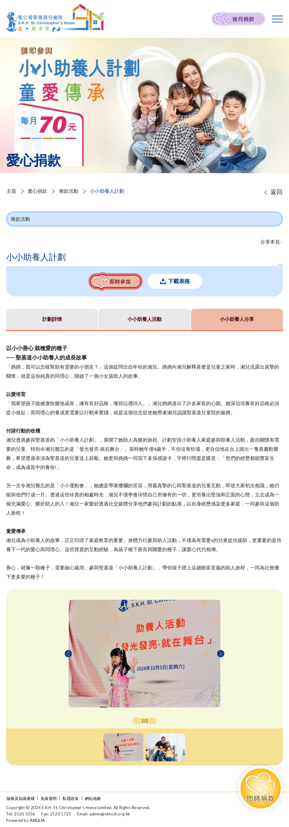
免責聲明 (49, 798)
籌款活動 (68, 191)
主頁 (11, 191)
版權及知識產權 (20, 798)
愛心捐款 (37, 191)
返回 (276, 191)
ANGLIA (37, 820)
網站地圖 (93, 798)
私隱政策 (70, 798)
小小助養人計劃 (107, 191)
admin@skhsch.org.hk (110, 813)
